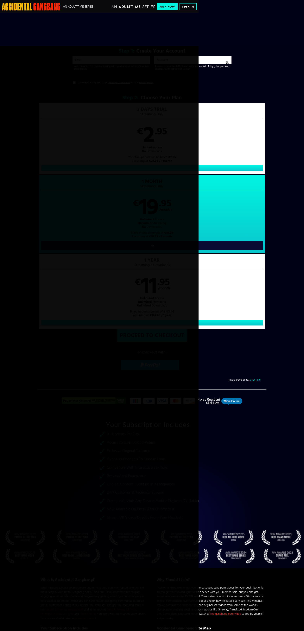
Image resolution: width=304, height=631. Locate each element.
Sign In (188, 6)
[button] (209, 142)
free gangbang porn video (225, 467)
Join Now (167, 6)
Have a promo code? (244, 233)
